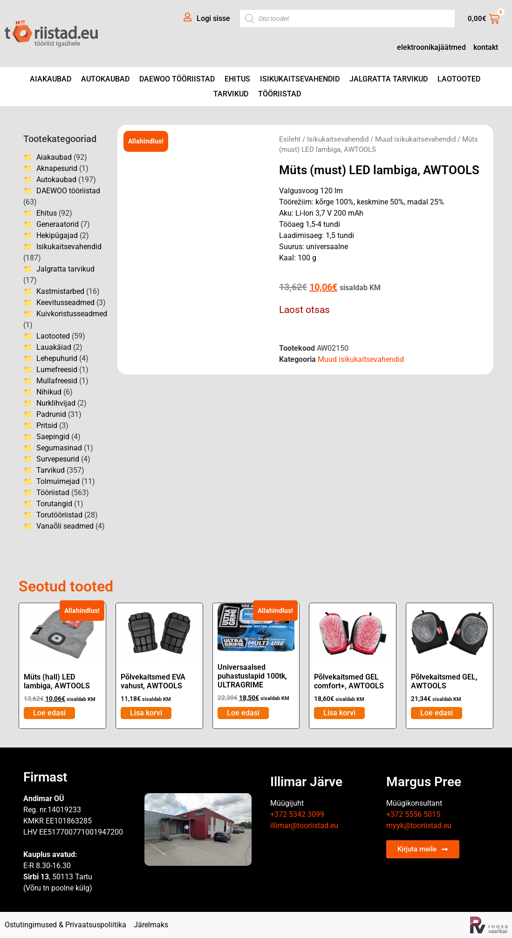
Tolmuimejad (58, 481)
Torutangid (54, 503)
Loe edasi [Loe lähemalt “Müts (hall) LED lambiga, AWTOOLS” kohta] (49, 712)
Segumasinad (59, 447)
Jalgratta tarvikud (388, 79)
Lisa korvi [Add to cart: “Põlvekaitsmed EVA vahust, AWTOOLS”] (146, 712)
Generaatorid (57, 224)
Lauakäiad (53, 347)
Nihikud (48, 391)
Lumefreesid (56, 369)
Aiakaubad (50, 79)
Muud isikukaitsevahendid (415, 139)
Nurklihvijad (55, 403)
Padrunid (51, 414)
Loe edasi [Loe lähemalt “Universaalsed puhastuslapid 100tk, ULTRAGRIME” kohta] (243, 712)
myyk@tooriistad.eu (418, 825)
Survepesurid (57, 459)
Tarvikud (230, 93)
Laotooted (458, 79)
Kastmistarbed (60, 291)
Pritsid (46, 425)
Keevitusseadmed (65, 302)
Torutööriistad (59, 514)
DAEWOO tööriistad (177, 79)
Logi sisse (213, 18)
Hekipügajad (57, 235)
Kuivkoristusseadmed (71, 313)
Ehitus (237, 79)
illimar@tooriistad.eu (304, 825)
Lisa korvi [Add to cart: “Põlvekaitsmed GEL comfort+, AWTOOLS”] (339, 712)
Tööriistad (279, 93)
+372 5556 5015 (413, 814)
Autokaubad (105, 79)
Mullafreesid (56, 380)
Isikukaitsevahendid (300, 79)
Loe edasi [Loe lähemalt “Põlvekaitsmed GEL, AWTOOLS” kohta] (436, 712)
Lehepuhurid (56, 358)
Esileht (289, 139)
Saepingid (52, 436)
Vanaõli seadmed (65, 526)
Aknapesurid (56, 168)
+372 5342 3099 (297, 814)
